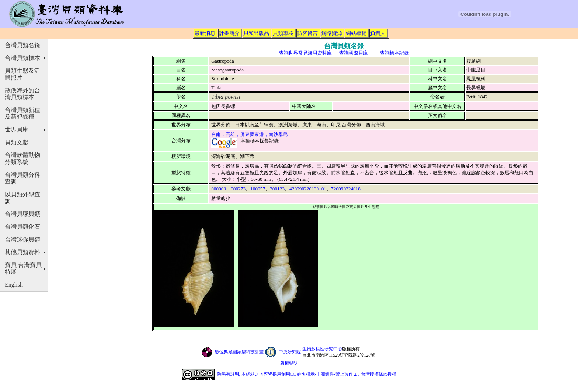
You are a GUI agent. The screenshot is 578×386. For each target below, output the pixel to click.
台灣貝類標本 (22, 58)
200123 (277, 189)
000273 (238, 189)
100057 (257, 189)
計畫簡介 (229, 33)
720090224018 (346, 189)
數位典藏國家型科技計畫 (239, 351)
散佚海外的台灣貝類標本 (22, 94)
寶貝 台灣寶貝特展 (23, 268)
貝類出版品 (256, 33)
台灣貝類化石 (22, 227)
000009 (218, 189)
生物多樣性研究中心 (322, 348)
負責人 (378, 33)
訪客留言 (307, 33)
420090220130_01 (307, 189)
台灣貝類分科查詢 (22, 178)
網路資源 (331, 33)
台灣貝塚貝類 (22, 214)
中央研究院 (290, 351)
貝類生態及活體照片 (22, 74)
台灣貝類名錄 (22, 45)
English (14, 284)
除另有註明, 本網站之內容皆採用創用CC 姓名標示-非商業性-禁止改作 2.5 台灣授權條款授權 (306, 374)
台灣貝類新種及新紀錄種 (22, 113)
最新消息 (205, 33)
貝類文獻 (16, 142)
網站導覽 (356, 33)
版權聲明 (289, 363)
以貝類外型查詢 (22, 197)
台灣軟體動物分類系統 (22, 158)
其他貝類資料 (22, 252)
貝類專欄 (283, 33)
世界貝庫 (16, 129)
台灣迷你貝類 (22, 239)
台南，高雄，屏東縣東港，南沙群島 (249, 134)
